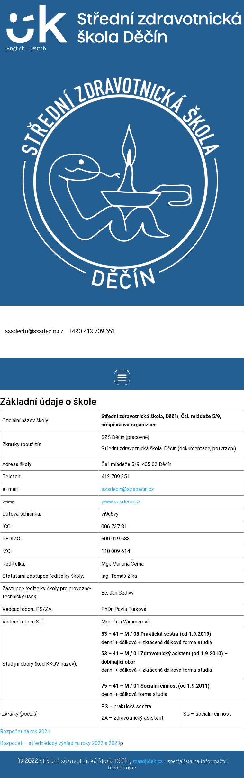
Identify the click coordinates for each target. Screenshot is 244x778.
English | (17, 49)
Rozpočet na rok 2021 (25, 731)
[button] (122, 377)
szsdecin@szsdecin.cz (127, 489)
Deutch (37, 49)
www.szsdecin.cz (121, 502)
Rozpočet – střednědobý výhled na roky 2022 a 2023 (60, 743)
